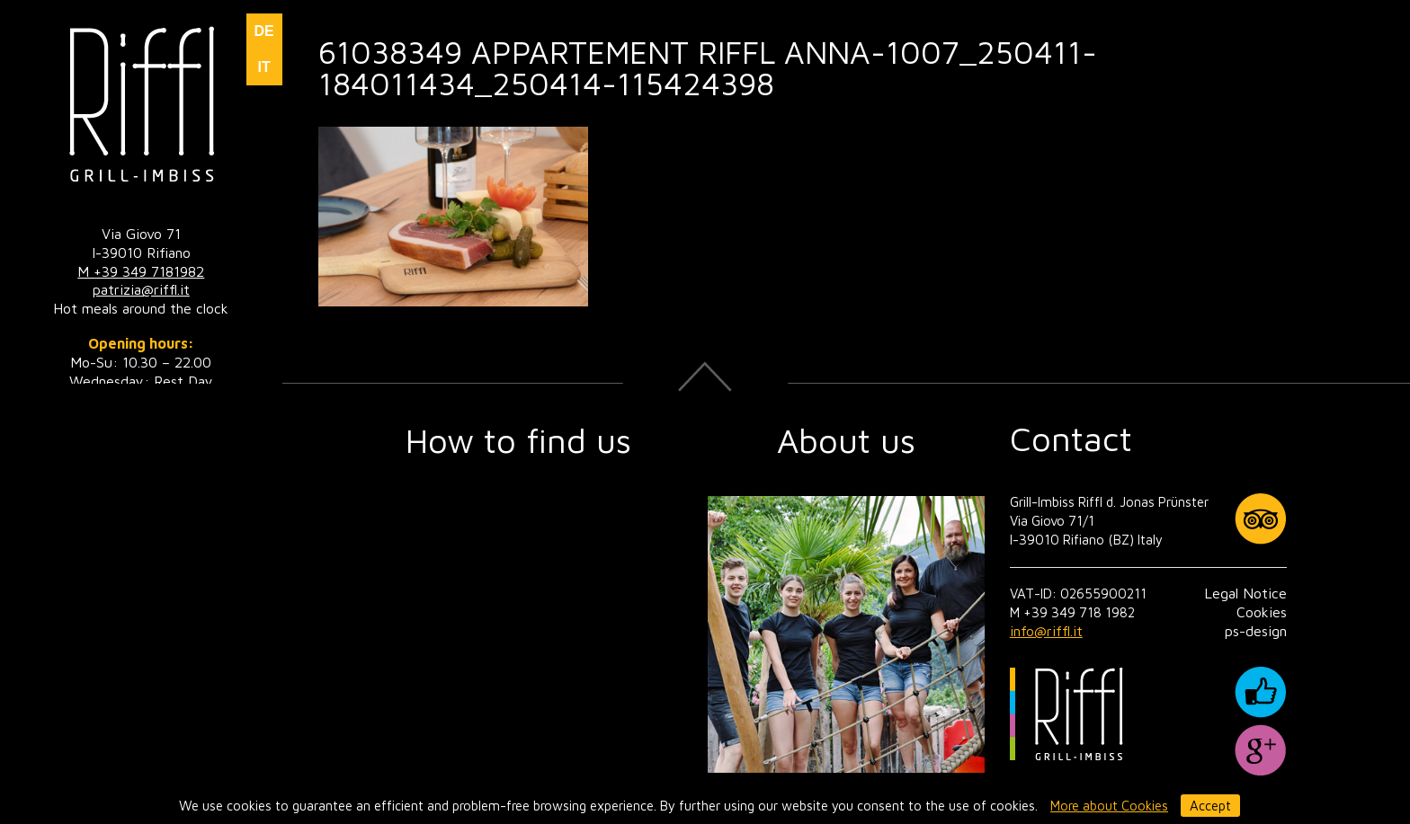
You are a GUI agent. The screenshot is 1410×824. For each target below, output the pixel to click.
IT (263, 67)
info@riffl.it (1046, 631)
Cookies (1261, 612)
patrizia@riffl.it (141, 289)
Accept (1210, 805)
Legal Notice (1245, 593)
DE (263, 31)
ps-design (1256, 631)
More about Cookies (1109, 805)
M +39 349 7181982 (140, 271)
